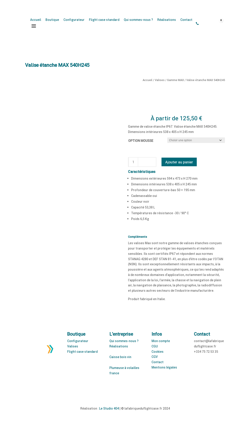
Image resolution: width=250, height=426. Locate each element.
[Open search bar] (203, 24)
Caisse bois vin (120, 357)
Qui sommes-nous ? (138, 20)
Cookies (157, 351)
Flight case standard (104, 20)
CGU (155, 346)
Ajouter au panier (179, 162)
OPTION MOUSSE (140, 141)
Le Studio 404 (109, 408)
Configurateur (74, 20)
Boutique (52, 20)
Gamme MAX (175, 80)
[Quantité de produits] (133, 162)
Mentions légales (164, 367)
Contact (186, 20)
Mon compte (161, 341)
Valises (160, 80)
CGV (155, 357)
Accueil (35, 20)
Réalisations (166, 20)
